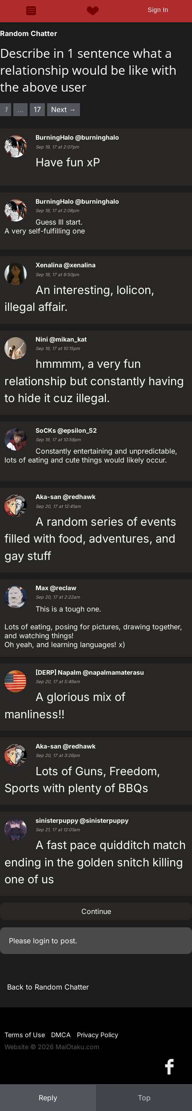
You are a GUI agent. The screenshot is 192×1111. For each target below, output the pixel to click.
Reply (48, 1097)
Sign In (158, 9)
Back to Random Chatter (48, 986)
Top (144, 1097)
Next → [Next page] (63, 109)
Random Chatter (28, 33)
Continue (96, 911)
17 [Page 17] (37, 109)
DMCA (61, 1035)
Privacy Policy (97, 1035)
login (41, 940)
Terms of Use (24, 1035)
